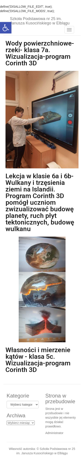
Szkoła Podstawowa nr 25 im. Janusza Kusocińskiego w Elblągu (39, 20)
